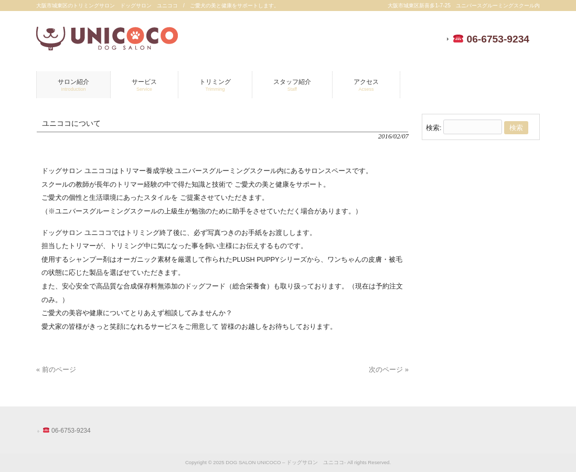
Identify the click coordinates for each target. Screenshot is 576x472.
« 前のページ (56, 369)
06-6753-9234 (491, 39)
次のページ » (389, 369)
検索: (434, 128)
